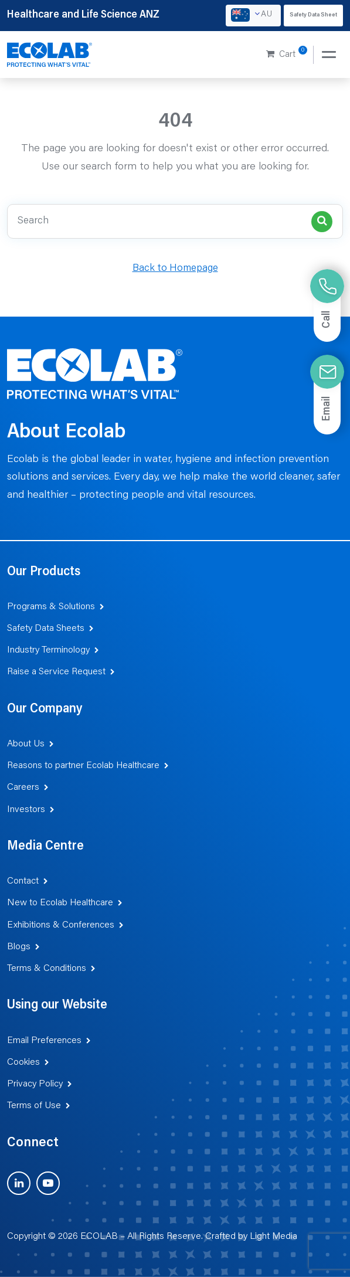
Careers (23, 787)
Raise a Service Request (56, 672)
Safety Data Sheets (45, 628)
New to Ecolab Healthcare (60, 903)
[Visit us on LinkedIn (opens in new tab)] (18, 1183)
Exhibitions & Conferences (60, 925)
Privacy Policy (35, 1084)
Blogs (18, 947)
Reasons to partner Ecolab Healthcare (83, 765)
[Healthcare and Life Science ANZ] (50, 55)
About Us (26, 744)
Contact (23, 881)
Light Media (273, 1236)
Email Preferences (44, 1040)
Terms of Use (34, 1105)
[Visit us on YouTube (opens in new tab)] (48, 1183)
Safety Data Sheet (313, 15)
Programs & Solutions (51, 607)
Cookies (23, 1062)
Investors (26, 809)
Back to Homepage (175, 268)
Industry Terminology (48, 650)
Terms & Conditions (46, 968)
